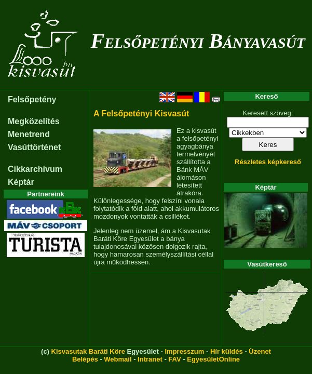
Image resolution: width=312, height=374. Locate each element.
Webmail (117, 359)
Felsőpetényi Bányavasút (197, 40)
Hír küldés (226, 351)
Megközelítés (34, 121)
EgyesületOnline (213, 359)
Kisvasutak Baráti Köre (88, 351)
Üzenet (260, 351)
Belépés (85, 359)
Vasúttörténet (34, 147)
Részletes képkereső (268, 162)
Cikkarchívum (35, 169)
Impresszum (184, 351)
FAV (174, 359)
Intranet (150, 359)
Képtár (21, 182)
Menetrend (29, 134)
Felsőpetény (32, 99)
